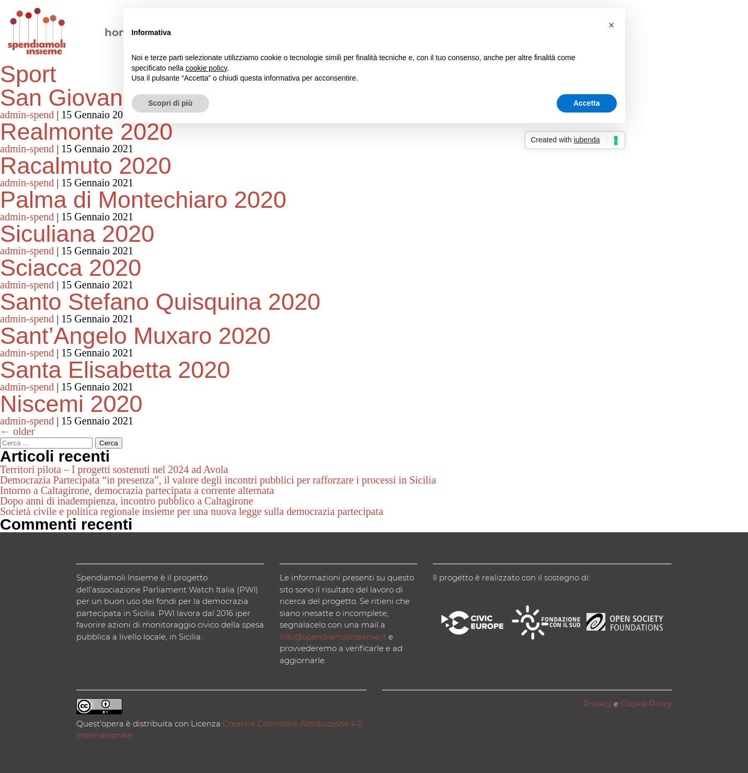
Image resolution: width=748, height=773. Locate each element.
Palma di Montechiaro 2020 (143, 199)
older (17, 431)
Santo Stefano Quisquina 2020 (160, 301)
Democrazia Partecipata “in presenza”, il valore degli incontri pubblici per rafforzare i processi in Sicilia (218, 480)
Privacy (597, 704)
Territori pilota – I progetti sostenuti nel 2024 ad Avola (114, 469)
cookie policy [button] (206, 68)
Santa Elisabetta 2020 (115, 369)
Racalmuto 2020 (85, 165)
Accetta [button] (586, 103)
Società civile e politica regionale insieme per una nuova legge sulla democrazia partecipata (191, 511)
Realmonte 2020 (86, 131)
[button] (611, 25)
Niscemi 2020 (71, 403)
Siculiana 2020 (77, 233)
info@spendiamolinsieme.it (333, 637)
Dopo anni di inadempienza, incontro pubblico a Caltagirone (126, 501)
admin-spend (27, 114)
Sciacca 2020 (70, 267)
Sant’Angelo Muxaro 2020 (135, 335)
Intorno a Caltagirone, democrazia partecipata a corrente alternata (137, 490)
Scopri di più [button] (170, 103)
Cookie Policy (646, 704)
